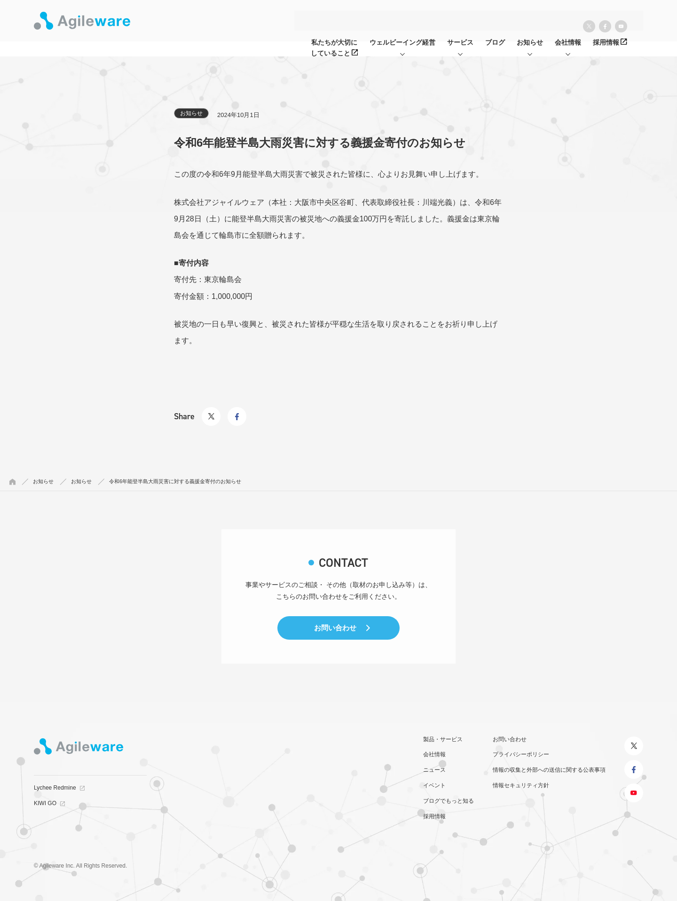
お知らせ (191, 113)
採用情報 (434, 816)
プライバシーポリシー (521, 754)
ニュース (434, 770)
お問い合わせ (335, 628)
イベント (434, 785)
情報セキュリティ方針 (521, 785)
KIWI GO (45, 803)
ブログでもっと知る (448, 801)
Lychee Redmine (55, 787)
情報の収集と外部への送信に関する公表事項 (549, 770)
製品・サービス (443, 739)
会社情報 (434, 754)
